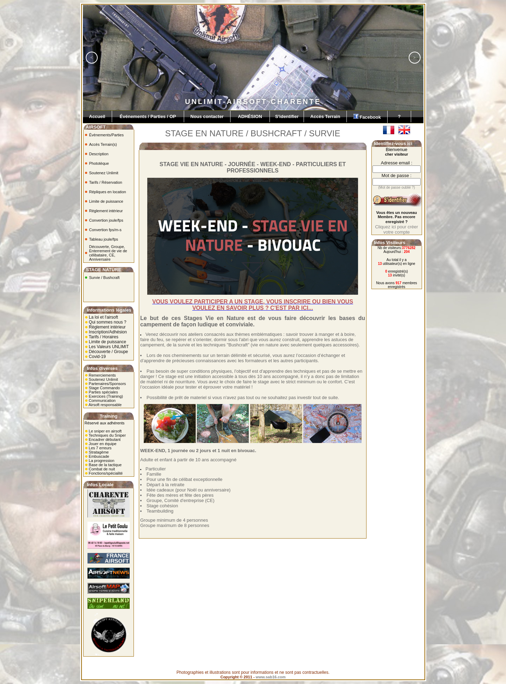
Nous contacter (207, 116)
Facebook (367, 117)
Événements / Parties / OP (148, 116)
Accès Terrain (325, 116)
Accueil (97, 116)
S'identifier (287, 116)
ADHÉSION (250, 116)
